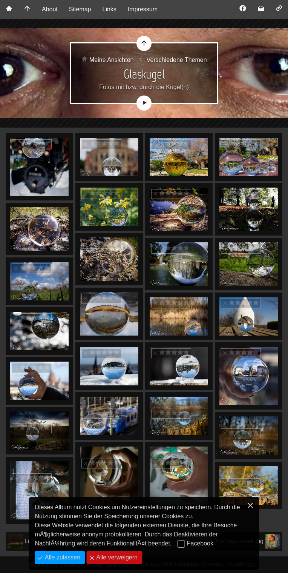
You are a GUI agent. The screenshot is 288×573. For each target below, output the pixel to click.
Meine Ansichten (111, 60)
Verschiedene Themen (177, 60)
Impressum (143, 9)
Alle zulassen (61, 557)
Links (109, 9)
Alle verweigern (116, 557)
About (50, 9)
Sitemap (80, 9)
